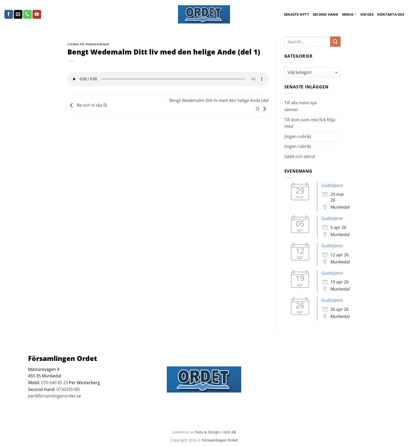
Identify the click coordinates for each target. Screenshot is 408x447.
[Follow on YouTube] (37, 14)
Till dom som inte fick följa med (309, 123)
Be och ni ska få (87, 105)
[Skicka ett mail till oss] (18, 14)
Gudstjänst (332, 185)
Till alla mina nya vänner (300, 106)
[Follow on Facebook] (8, 14)
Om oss (367, 14)
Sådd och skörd (299, 156)
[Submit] (335, 42)
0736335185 (68, 389)
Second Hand (326, 14)
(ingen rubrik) (297, 136)
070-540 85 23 (54, 382)
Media (349, 14)
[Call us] (27, 14)
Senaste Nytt (296, 14)
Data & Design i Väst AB (215, 432)
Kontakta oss (390, 14)
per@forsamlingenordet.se (54, 396)
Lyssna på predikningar (88, 44)
